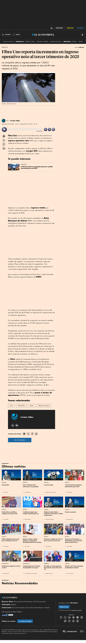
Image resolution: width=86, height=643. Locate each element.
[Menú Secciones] (6, 34)
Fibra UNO (21, 405)
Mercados (5, 47)
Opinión (4, 482)
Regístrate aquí (64, 607)
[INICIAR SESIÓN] (82, 34)
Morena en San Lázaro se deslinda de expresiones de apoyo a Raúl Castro (73, 540)
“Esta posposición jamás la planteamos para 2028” (73, 485)
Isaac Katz (6, 492)
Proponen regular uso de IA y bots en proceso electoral (53, 539)
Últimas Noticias (8, 41)
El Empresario (28, 601)
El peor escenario (70, 512)
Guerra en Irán (30, 41)
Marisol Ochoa (28, 492)
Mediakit (13, 604)
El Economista (18, 601)
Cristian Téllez (15, 120)
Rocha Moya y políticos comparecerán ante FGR (9, 512)
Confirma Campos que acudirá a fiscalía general (30, 512)
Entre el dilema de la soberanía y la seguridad (30, 485)
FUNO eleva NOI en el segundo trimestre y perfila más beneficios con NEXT (37, 167)
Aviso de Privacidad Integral (34, 607)
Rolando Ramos (28, 519)
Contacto (47, 607)
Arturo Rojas (6, 519)
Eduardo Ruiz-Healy (49, 519)
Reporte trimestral (44, 405)
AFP (8, 573)
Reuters (5, 573)
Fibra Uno (12, 135)
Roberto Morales (49, 573)
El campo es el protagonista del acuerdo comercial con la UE (53, 567)
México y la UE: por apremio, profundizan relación (74, 566)
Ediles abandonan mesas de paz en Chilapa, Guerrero (11, 539)
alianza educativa (56, 41)
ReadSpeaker (40, 131)
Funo (11, 405)
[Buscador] (16, 34)
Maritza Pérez (69, 492)
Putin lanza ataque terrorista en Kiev (11, 566)
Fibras (32, 405)
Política (67, 482)
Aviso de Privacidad (18, 607)
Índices (74, 41)
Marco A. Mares (70, 573)
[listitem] (4, 129)
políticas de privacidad (76, 610)
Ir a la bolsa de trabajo (25, 621)
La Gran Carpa (48, 485)
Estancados (5, 485)
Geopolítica (5, 563)
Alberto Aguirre (70, 519)
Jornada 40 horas (42, 41)
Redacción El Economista (51, 492)
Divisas (80, 41)
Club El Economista (39, 601)
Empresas (46, 563)
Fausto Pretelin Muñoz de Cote (31, 573)
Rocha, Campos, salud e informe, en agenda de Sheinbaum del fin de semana (32, 540)
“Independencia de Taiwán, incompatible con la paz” (32, 566)
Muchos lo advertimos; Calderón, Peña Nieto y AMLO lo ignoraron (53, 513)
